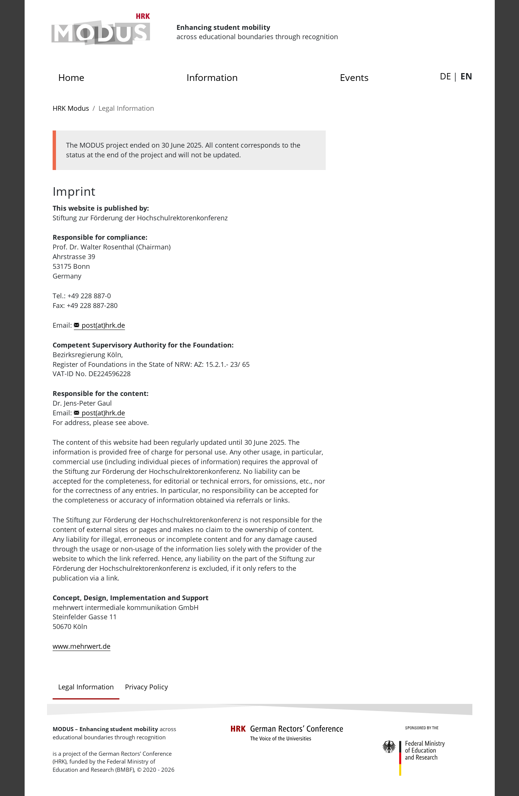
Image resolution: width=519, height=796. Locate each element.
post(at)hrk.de (103, 325)
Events (354, 77)
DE (445, 76)
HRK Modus (71, 108)
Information (212, 77)
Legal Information (86, 686)
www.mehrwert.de (81, 646)
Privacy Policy (146, 686)
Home (74, 75)
